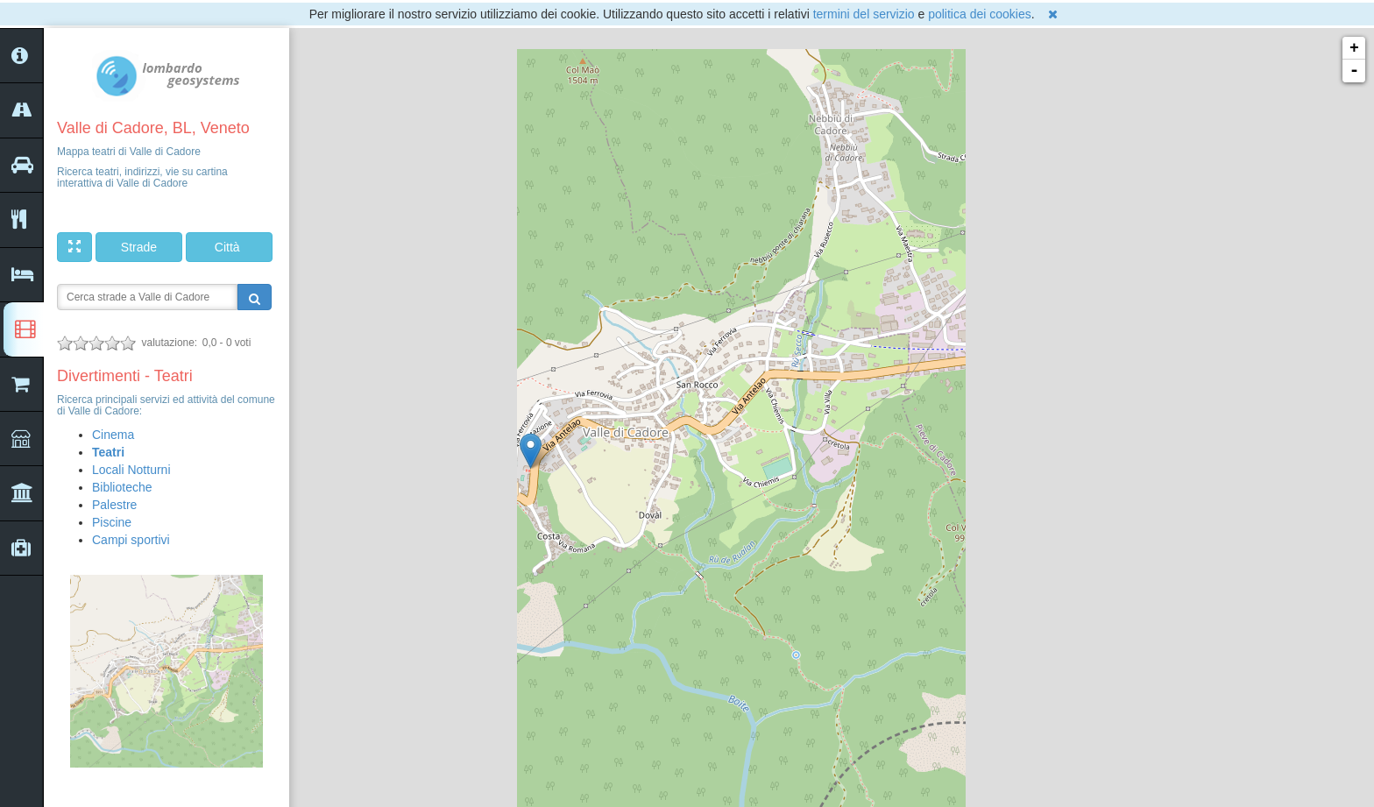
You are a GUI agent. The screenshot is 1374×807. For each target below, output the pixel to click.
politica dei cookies (979, 14)
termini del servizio (864, 14)
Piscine (111, 522)
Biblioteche (122, 487)
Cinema (113, 435)
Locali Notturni (131, 470)
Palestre (114, 505)
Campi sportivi (131, 540)
